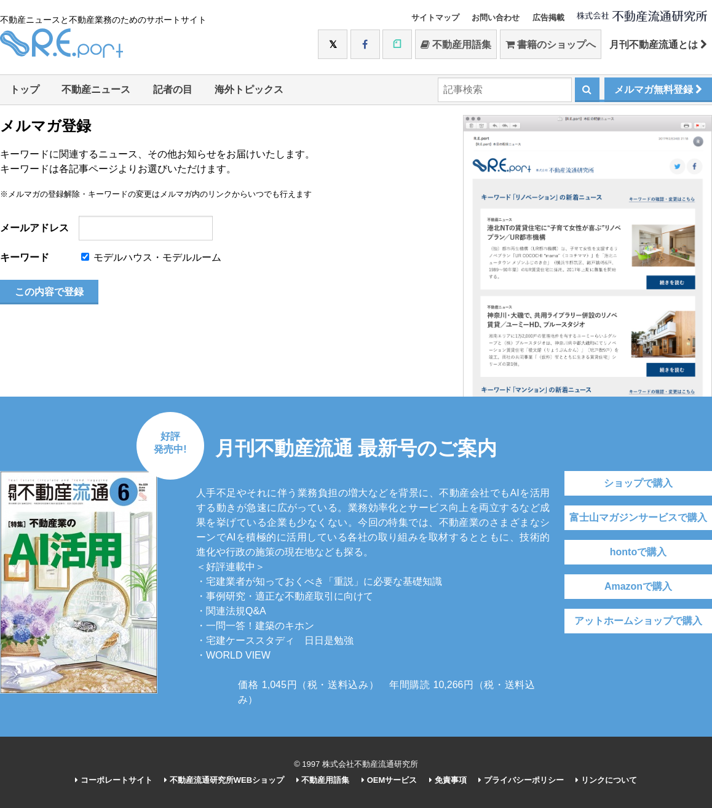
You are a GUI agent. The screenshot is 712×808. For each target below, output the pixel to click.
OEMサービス (389, 780)
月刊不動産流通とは (658, 44)
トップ (24, 89)
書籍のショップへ (550, 44)
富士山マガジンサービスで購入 (638, 517)
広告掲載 (548, 17)
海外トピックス (249, 89)
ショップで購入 (638, 483)
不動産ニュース (95, 89)
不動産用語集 (456, 44)
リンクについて (606, 780)
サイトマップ (435, 17)
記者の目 (172, 89)
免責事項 (448, 780)
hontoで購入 (638, 552)
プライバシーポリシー (521, 780)
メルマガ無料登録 (658, 89)
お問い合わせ (496, 17)
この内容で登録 (49, 292)
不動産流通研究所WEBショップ (224, 780)
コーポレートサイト (113, 780)
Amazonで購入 (638, 586)
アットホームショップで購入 (638, 621)
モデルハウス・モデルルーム (151, 257)
